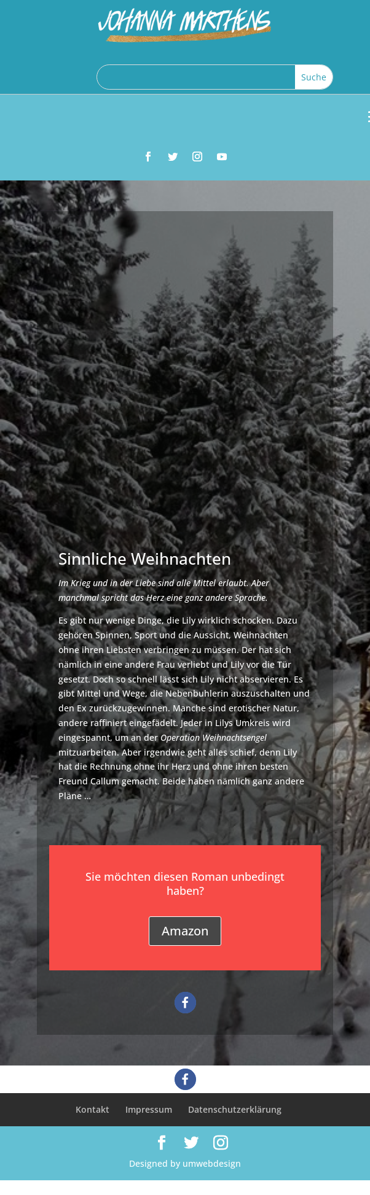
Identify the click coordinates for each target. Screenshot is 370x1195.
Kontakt (92, 1109)
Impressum (148, 1109)
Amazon (185, 930)
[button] (185, 1002)
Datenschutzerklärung (234, 1109)
